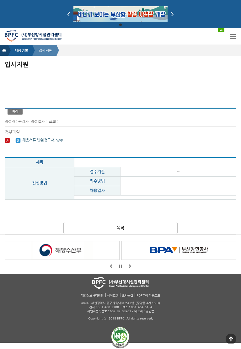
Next (172, 14)
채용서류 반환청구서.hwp (42, 140)
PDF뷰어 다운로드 (148, 295)
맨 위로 (231, 339)
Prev (68, 14)
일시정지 (120, 266)
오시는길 (127, 295)
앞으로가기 (111, 266)
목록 (120, 227)
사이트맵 (112, 295)
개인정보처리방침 (92, 295)
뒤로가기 (130, 266)
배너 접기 (221, 30)
